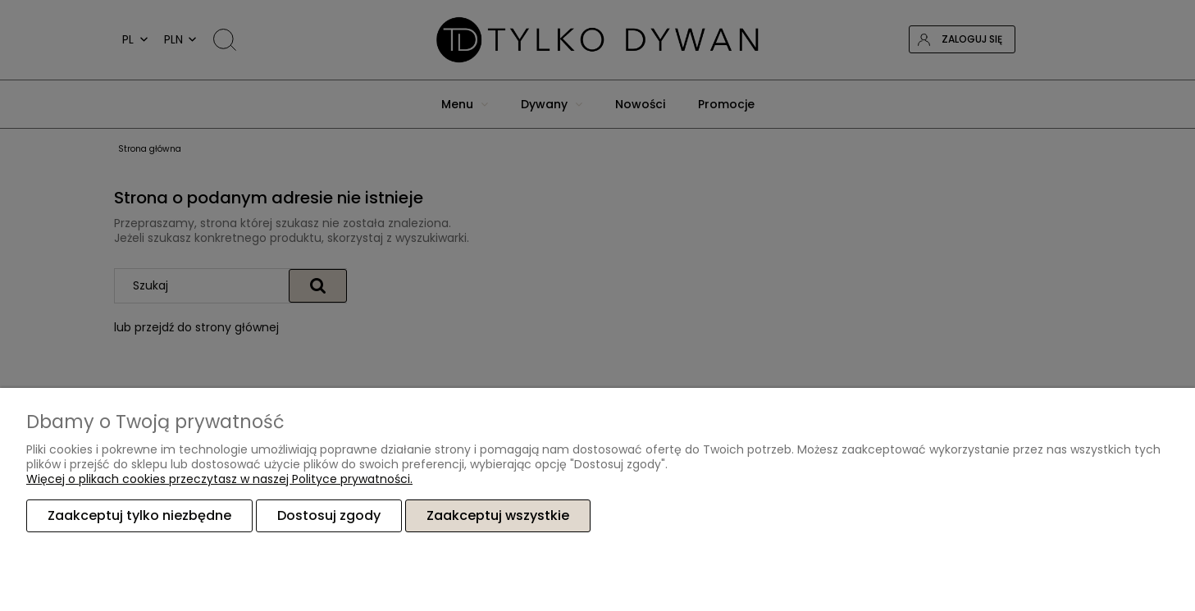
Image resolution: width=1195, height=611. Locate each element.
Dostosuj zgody (329, 515)
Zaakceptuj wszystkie (497, 515)
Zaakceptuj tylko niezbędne (139, 515)
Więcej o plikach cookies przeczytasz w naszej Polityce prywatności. (219, 479)
